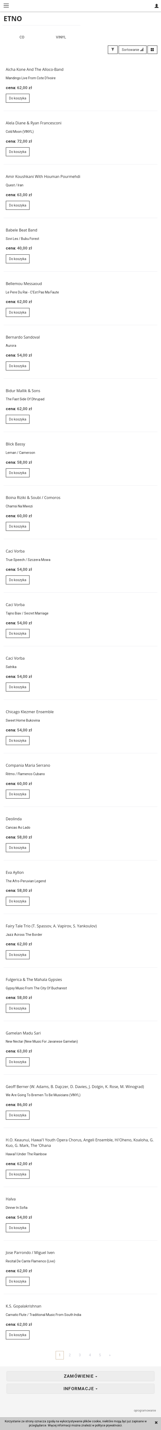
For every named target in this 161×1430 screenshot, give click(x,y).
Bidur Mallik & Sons (23, 391)
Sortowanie (132, 50)
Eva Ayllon (15, 873)
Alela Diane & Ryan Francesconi (33, 123)
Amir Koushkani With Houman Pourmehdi (43, 177)
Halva (11, 1199)
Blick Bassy (15, 444)
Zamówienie (80, 1376)
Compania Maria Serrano (28, 765)
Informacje (81, 1389)
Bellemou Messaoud (24, 284)
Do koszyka (17, 99)
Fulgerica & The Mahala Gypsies (34, 980)
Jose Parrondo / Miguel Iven (30, 1253)
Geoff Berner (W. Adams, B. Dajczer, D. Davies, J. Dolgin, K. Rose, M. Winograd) (75, 1087)
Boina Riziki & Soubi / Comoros (33, 498)
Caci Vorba (15, 551)
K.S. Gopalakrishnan (23, 1306)
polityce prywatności (108, 1425)
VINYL (61, 38)
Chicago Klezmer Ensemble (30, 712)
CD (22, 38)
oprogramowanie (145, 1411)
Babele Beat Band (21, 230)
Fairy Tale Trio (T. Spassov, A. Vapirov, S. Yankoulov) (51, 926)
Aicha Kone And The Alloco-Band (35, 70)
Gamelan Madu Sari (23, 1033)
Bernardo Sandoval (23, 337)
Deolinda (14, 819)
